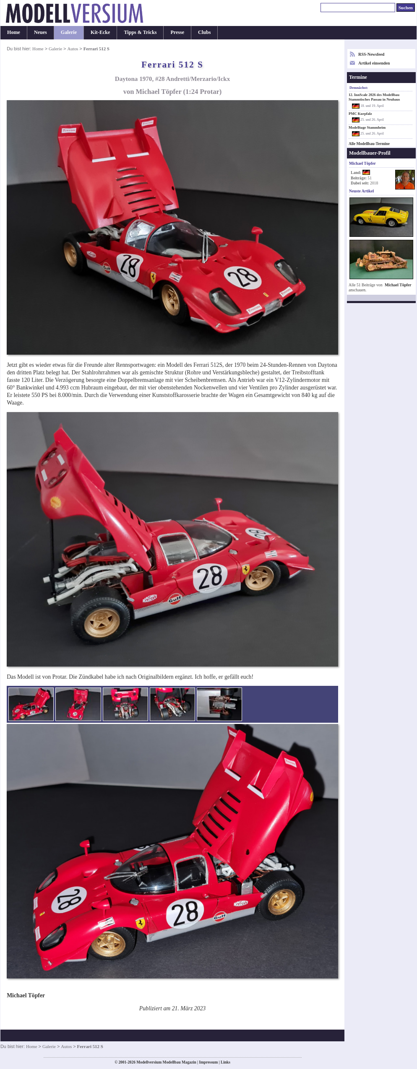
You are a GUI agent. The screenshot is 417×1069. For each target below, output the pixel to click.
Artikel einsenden (374, 63)
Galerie (69, 32)
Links (225, 1062)
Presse (177, 32)
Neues (40, 32)
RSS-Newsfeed (371, 54)
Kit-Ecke (100, 32)
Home (13, 32)
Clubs (204, 32)
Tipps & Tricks (140, 32)
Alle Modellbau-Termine (369, 144)
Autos (72, 48)
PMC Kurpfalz (360, 114)
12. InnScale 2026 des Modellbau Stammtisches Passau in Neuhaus (374, 97)
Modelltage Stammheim (367, 127)
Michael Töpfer (398, 285)
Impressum (208, 1062)
